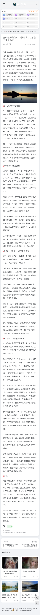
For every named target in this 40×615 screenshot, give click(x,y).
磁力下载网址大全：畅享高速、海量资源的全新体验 (29, 597)
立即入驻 (33, 11)
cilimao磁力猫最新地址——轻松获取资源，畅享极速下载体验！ (9, 573)
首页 (3, 31)
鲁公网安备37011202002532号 (22, 610)
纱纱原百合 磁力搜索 (29, 571)
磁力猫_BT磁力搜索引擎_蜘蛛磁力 (22, 608)
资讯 (7, 31)
